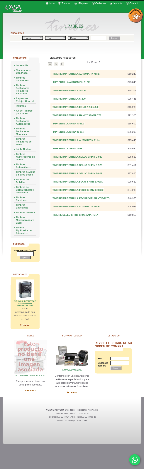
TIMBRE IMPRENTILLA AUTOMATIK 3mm (75, 206)
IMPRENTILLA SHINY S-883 (68, 148)
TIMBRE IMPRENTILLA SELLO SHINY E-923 (77, 165)
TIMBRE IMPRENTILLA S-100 (69, 90)
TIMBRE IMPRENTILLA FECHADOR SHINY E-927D (80, 198)
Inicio (52, 3)
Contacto (134, 3)
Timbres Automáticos (23, 166)
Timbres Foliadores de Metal (24, 142)
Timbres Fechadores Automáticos (23, 121)
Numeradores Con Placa (23, 71)
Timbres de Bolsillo (22, 181)
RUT (99, 358)
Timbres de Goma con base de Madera (25, 190)
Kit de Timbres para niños (24, 112)
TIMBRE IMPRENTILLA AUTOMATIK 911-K (76, 140)
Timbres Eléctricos (21, 199)
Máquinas (83, 3)
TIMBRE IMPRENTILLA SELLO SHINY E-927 (77, 173)
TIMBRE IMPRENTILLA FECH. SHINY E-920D (77, 181)
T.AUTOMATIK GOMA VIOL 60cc (30, 375)
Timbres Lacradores (22, 79)
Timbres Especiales (22, 206)
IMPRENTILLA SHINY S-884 (68, 132)
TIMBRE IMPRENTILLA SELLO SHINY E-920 (77, 156)
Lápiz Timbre (23, 149)
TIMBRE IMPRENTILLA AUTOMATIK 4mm (75, 73)
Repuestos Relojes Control (25, 100)
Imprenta (117, 3)
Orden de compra (102, 364)
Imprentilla (22, 65)
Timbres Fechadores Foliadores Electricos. (22, 89)
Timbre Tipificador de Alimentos (24, 230)
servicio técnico (72, 370)
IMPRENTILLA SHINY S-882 (68, 123)
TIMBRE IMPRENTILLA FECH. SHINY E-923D (77, 190)
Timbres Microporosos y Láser (25, 220)
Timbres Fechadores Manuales (22, 131)
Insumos (21, 106)
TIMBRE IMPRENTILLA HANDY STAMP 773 (76, 115)
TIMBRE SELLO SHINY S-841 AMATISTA (75, 214)
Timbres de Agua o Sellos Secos (25, 173)
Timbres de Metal (25, 212)
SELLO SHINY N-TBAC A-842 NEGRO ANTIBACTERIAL (25, 303)
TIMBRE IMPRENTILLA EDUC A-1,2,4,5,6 (75, 107)
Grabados (100, 3)
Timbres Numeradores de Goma (25, 157)
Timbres (66, 3)
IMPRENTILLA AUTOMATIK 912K (71, 82)
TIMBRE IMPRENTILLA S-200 (69, 98)
